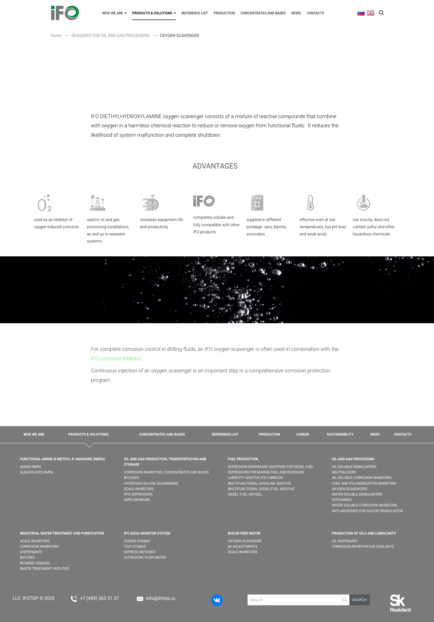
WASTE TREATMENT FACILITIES (44, 569)
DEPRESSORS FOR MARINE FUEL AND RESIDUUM (266, 472)
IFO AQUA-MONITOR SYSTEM (147, 533)
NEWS (296, 13)
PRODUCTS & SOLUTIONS (152, 13)
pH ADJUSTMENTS (242, 547)
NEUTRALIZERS (344, 472)
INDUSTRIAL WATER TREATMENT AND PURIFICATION (62, 533)
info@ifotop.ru (160, 598)
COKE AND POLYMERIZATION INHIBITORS (364, 483)
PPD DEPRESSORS (138, 494)
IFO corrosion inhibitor (116, 393)
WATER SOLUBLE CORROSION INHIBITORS (364, 505)
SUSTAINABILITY (340, 434)
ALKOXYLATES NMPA (36, 472)
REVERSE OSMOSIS (35, 563)
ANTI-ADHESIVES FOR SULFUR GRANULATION (367, 511)
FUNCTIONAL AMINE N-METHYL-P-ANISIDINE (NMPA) (62, 459)
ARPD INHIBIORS (137, 500)
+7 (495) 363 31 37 (99, 598)
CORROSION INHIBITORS (39, 547)
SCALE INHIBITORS (138, 489)
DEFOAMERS (341, 500)
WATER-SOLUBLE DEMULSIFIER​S (357, 494)
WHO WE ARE (112, 13)
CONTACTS (315, 13)
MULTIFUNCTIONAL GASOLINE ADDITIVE (259, 483)
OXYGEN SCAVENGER (245, 541)
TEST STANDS (135, 547)
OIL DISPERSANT (345, 541)
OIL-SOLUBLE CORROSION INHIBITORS (361, 478)
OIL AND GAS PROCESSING (353, 459)
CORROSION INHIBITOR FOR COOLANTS (363, 547)
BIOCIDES (131, 478)
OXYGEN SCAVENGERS (349, 489)
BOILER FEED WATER (244, 533)
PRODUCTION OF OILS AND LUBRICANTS (364, 533)
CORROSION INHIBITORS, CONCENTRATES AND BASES (166, 472)
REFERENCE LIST (195, 13)
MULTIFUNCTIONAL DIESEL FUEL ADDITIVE (261, 489)
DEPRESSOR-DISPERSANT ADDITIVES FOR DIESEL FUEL (271, 467)
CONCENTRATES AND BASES (263, 13)
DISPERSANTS (31, 552)
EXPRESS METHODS (139, 552)
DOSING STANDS (137, 541)
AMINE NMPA (30, 467)
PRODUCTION (224, 13)
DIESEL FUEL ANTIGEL (245, 494)
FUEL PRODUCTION (243, 459)
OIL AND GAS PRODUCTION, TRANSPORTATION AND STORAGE (165, 462)
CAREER (302, 434)
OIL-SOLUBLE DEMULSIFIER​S (354, 467)
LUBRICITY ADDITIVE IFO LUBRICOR (255, 478)
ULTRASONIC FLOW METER (145, 557)
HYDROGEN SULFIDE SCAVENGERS (151, 483)
